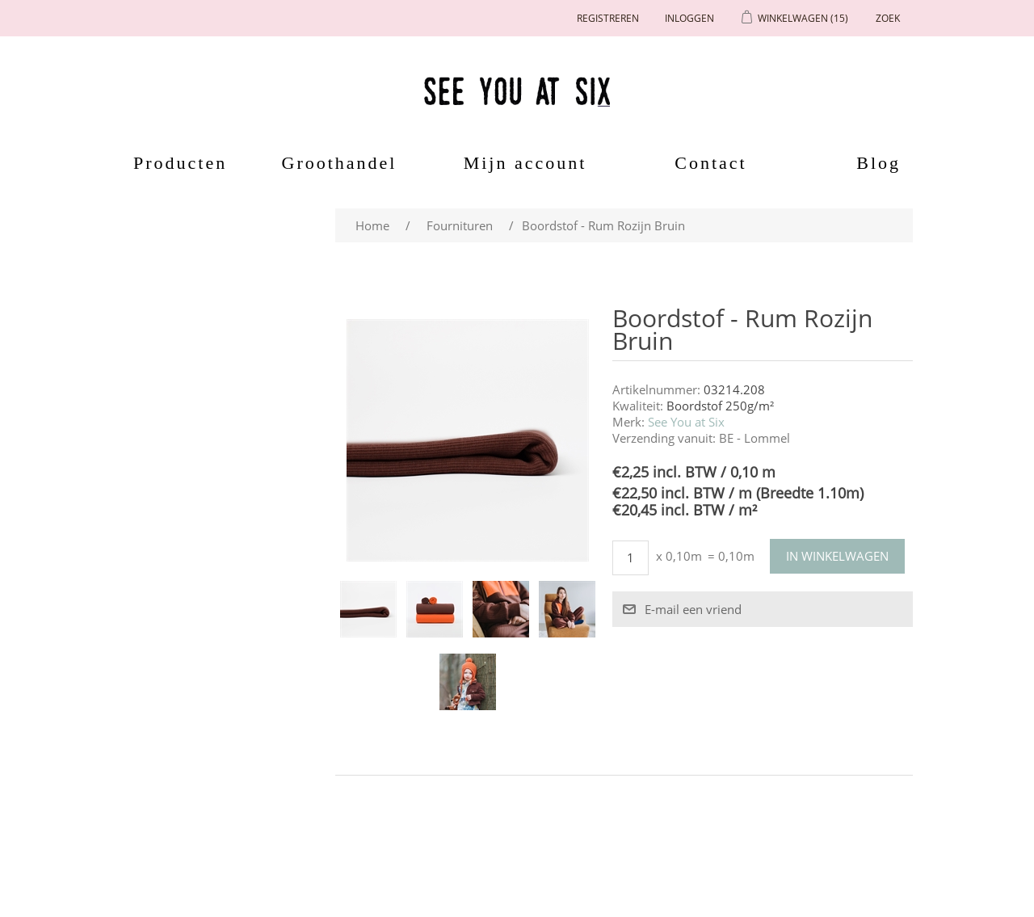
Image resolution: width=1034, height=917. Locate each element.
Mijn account (525, 163)
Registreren (608, 18)
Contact (710, 163)
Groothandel (339, 163)
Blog (878, 163)
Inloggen (689, 18)
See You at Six (686, 422)
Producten (174, 163)
